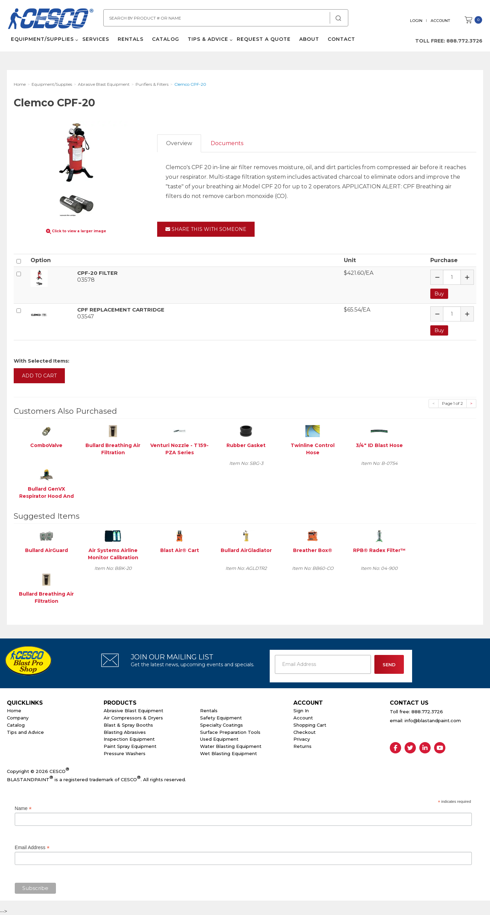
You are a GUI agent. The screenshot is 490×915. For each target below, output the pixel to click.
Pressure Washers (124, 752)
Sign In (301, 710)
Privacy (301, 738)
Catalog (164, 41)
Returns (302, 745)
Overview (179, 143)
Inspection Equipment (129, 738)
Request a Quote (263, 41)
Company (17, 717)
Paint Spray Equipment (130, 745)
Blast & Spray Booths (128, 724)
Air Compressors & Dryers (133, 717)
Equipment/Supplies (41, 41)
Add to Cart (39, 375)
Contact (340, 41)
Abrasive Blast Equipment (133, 710)
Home (14, 710)
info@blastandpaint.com (433, 720)
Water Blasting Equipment (230, 745)
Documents (227, 143)
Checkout (304, 731)
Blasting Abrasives (125, 731)
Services (95, 41)
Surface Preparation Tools (230, 731)
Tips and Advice (25, 731)
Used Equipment (219, 738)
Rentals (130, 41)
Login (417, 20)
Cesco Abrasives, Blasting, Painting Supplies (51, 20)
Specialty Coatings (221, 724)
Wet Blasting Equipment (228, 752)
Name (23, 808)
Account (441, 20)
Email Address (32, 847)
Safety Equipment (221, 717)
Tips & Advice (207, 41)
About (308, 41)
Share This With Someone (205, 229)
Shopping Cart (309, 724)
